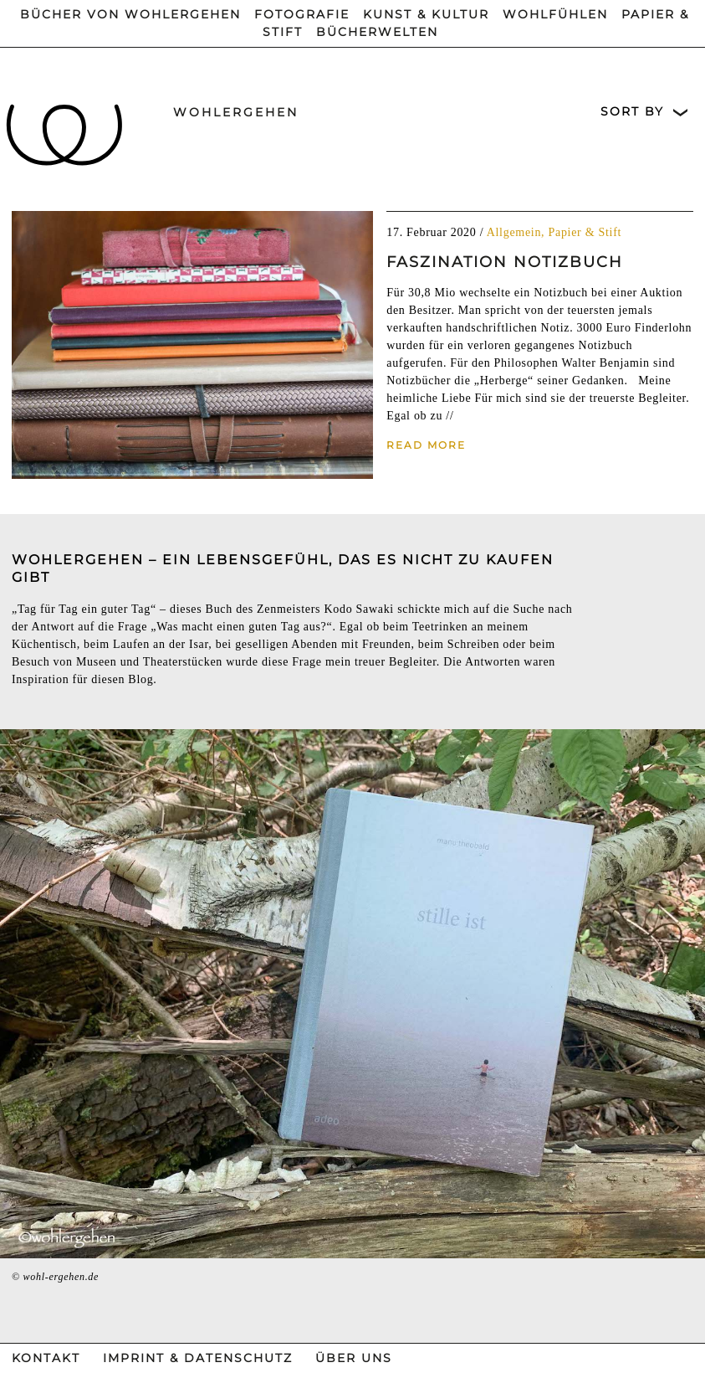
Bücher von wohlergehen (130, 14)
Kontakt (46, 1357)
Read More (426, 445)
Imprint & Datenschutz (198, 1357)
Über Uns (353, 1357)
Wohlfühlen (555, 14)
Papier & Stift (585, 232)
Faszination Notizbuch (504, 262)
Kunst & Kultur (426, 14)
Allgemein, (518, 232)
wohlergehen (236, 112)
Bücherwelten (377, 31)
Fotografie (302, 14)
